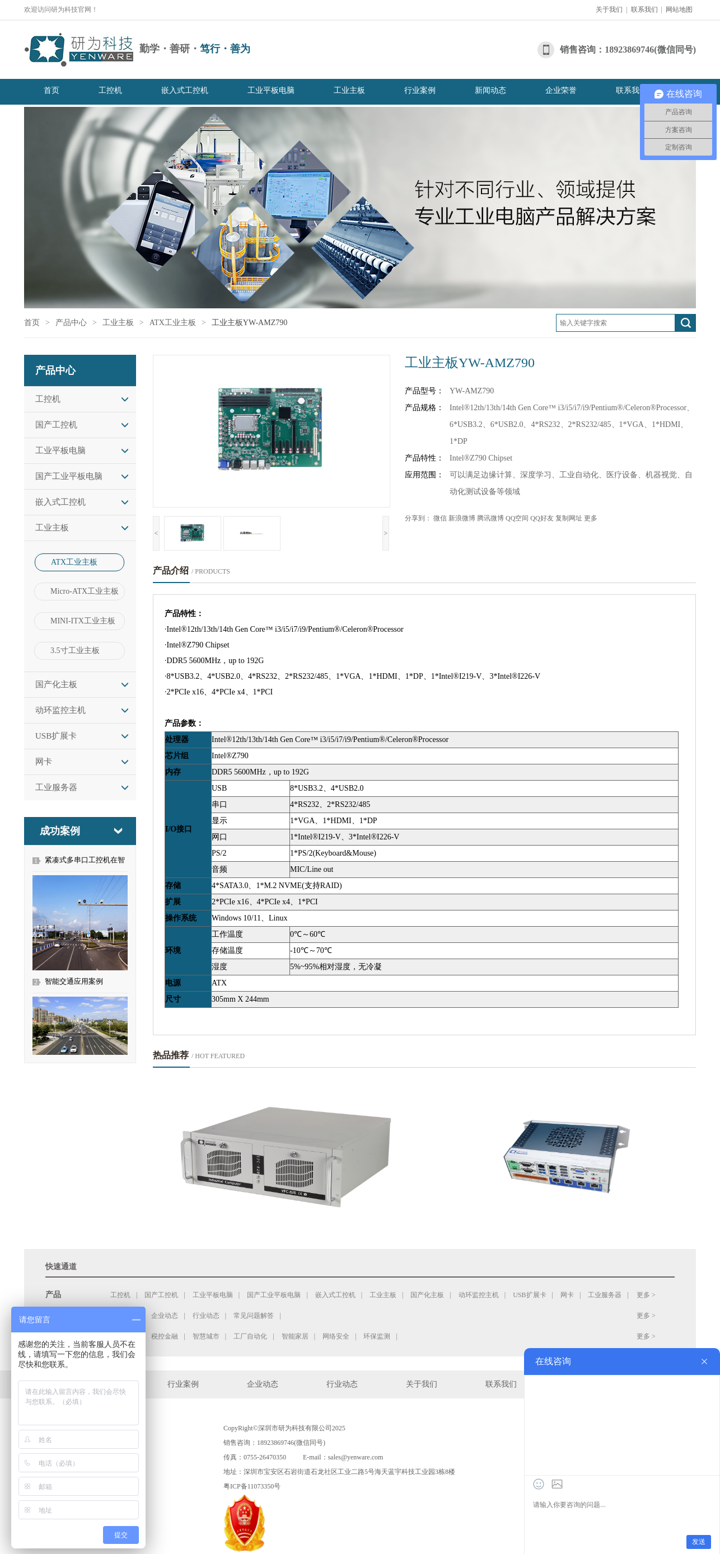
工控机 (110, 90)
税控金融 (164, 1336)
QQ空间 (517, 518)
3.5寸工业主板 (75, 650)
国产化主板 (56, 684)
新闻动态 (490, 90)
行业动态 (206, 1316)
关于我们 (609, 9)
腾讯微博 (490, 518)
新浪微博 (461, 518)
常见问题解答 (253, 1316)
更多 (590, 518)
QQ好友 (541, 518)
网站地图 (679, 9)
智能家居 (295, 1336)
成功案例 (60, 831)
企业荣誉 (561, 90)
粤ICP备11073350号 (251, 1486)
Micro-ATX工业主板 (84, 591)
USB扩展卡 (56, 735)
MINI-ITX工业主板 (82, 621)
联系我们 (644, 9)
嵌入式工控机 (184, 90)
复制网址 (568, 518)
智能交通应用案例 (74, 981)
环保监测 (376, 1336)
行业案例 (420, 90)
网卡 (43, 761)
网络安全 (335, 1336)
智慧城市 (206, 1336)
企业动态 (164, 1316)
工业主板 (349, 90)
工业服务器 (56, 787)
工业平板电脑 (270, 90)
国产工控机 (56, 424)
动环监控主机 (60, 710)
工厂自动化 (250, 1336)
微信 (440, 518)
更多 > (646, 1295)
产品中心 (71, 322)
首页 (51, 90)
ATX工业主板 (172, 322)
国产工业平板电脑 (68, 476)
